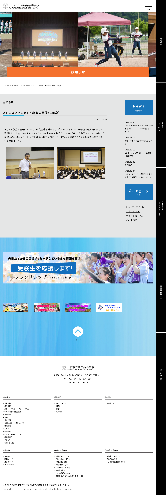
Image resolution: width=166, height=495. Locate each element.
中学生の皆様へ (60, 450)
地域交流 (7, 426)
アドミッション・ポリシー (64, 459)
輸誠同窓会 (8, 437)
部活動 (108, 397)
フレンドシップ (9, 464)
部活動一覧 (110, 403)
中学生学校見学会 (161, 291)
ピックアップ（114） (135, 207)
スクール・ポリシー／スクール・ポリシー (17, 409)
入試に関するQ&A (62, 464)
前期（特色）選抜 (61, 462)
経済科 (58, 409)
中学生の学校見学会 (63, 467)
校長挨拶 (7, 406)
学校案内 (6, 397)
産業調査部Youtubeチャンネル (161, 209)
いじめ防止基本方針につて (116, 462)
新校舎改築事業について (12, 434)
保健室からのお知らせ (114, 456)
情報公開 (7, 420)
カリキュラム (60, 412)
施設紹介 (7, 414)
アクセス (7, 440)
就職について (8, 459)
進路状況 (7, 456)
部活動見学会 (60, 470)
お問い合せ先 (9, 443)
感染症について (112, 459)
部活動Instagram (161, 126)
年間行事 (7, 431)
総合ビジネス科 (61, 403)
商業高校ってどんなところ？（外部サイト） (69, 476)
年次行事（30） (133, 211)
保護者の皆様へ (111, 450)
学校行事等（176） (135, 215)
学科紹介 (57, 397)
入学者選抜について (62, 456)
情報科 (58, 406)
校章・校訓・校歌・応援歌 (12, 412)
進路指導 (6, 450)
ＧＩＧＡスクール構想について (14, 423)
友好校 (6, 428)
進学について (8, 462)
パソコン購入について (63, 473)
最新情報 (7, 403)
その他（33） (132, 220)
